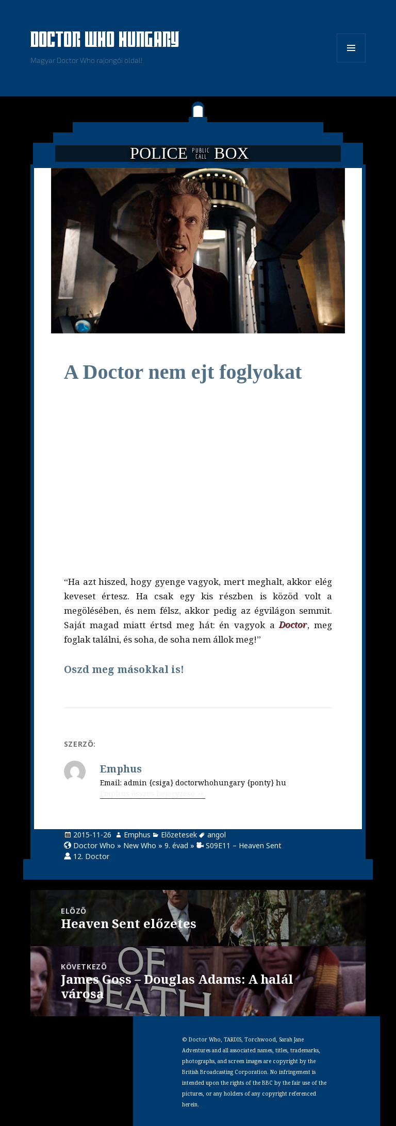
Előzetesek (179, 834)
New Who (139, 845)
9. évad (176, 845)
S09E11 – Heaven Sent (244, 845)
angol (216, 834)
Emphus (137, 834)
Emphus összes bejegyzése (148, 793)
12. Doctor (91, 856)
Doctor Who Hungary (105, 40)
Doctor (293, 625)
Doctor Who (94, 845)
